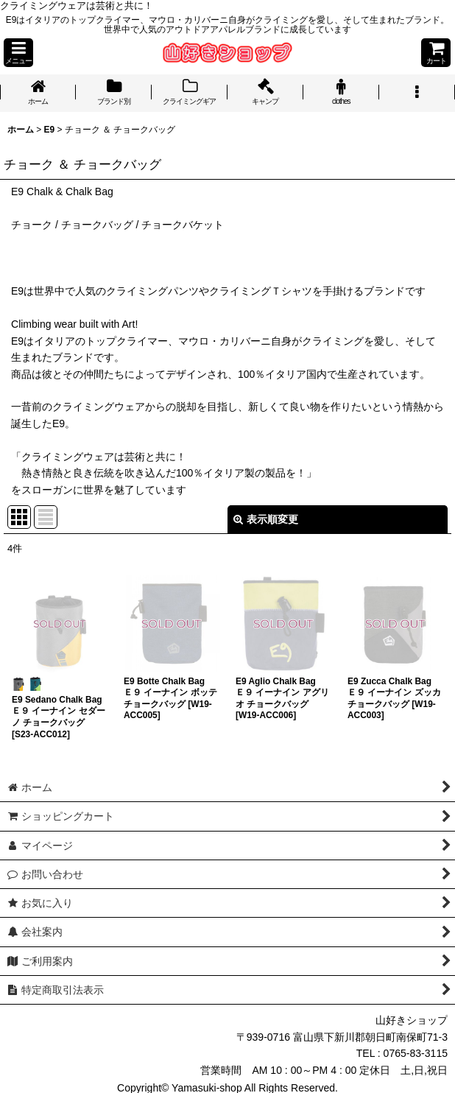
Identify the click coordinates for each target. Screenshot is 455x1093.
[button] (18, 52)
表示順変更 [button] (265, 519)
